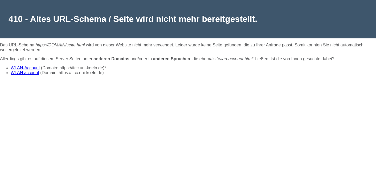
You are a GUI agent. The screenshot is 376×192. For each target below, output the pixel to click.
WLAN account (25, 72)
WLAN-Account (25, 68)
